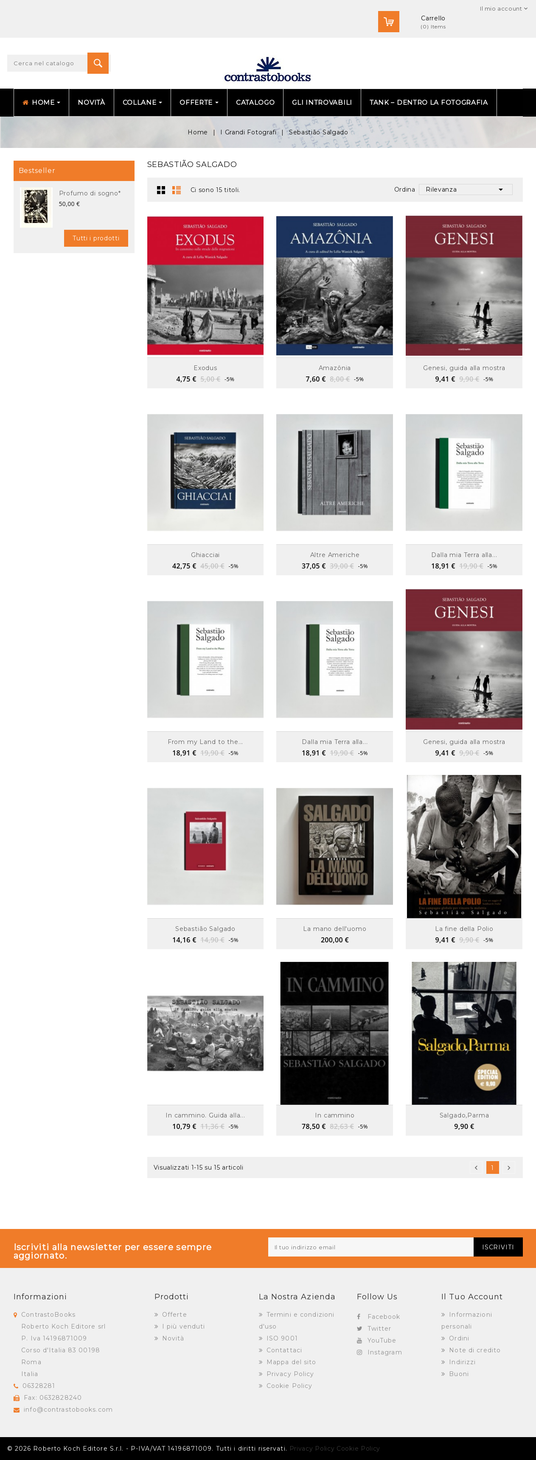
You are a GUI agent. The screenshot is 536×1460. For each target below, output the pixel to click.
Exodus (205, 368)
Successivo (508, 1168)
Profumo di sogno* (90, 193)
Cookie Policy (288, 1386)
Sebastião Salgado (205, 929)
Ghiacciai (205, 555)
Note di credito (474, 1350)
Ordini (458, 1338)
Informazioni (40, 1296)
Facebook (384, 1317)
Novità (172, 1338)
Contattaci (283, 1350)
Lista (176, 190)
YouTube (382, 1340)
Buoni (458, 1374)
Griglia (161, 190)
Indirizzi (461, 1362)
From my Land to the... (205, 742)
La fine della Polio (464, 929)
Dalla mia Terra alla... (464, 555)
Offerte (173, 1314)
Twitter (380, 1328)
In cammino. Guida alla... (205, 1115)
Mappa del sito (290, 1362)
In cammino (334, 1115)
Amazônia (335, 368)
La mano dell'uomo (334, 929)
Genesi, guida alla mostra (464, 368)
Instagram (385, 1352)
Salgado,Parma (464, 1115)
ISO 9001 (281, 1338)
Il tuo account (472, 1296)
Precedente (476, 1168)
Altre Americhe (335, 555)
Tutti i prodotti (96, 238)
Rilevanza (466, 189)
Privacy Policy (289, 1374)
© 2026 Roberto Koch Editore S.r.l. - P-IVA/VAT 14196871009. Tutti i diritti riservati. (147, 1448)
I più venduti (182, 1326)
